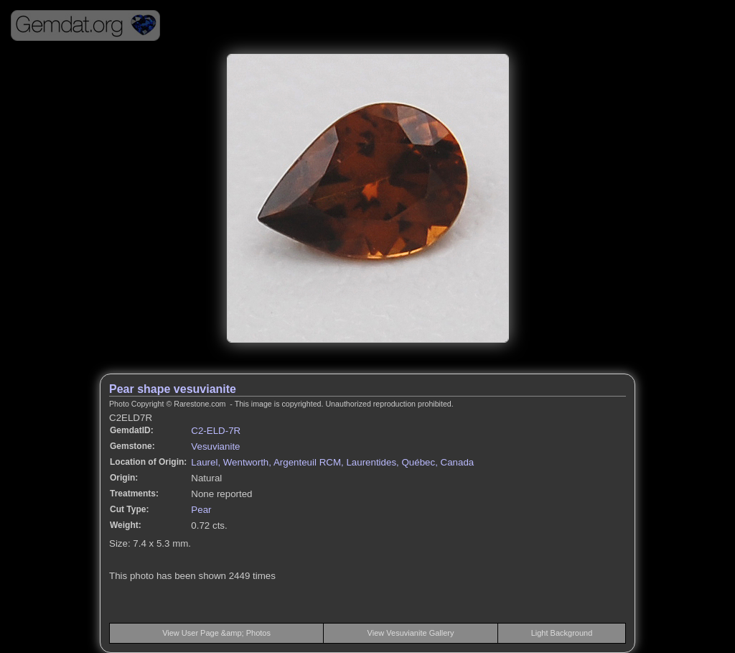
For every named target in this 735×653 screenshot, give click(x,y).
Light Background (562, 633)
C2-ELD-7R (215, 430)
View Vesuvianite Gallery (411, 633)
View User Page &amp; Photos (216, 633)
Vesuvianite (215, 446)
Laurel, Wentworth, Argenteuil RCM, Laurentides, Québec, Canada (332, 462)
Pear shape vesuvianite (172, 389)
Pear (201, 509)
